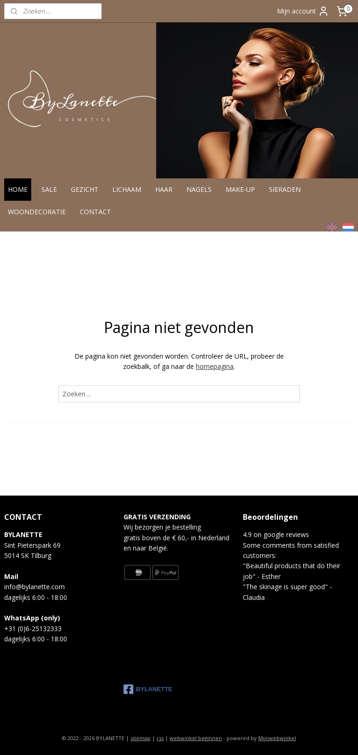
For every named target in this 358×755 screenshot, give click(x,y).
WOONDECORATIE (37, 211)
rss (160, 738)
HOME (18, 189)
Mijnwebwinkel (277, 738)
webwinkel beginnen (196, 738)
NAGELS (199, 189)
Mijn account (303, 11)
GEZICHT (84, 189)
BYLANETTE (148, 689)
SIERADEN (285, 189)
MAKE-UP (240, 189)
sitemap (141, 738)
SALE (49, 189)
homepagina (215, 366)
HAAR (163, 189)
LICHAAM (126, 189)
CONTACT (95, 211)
